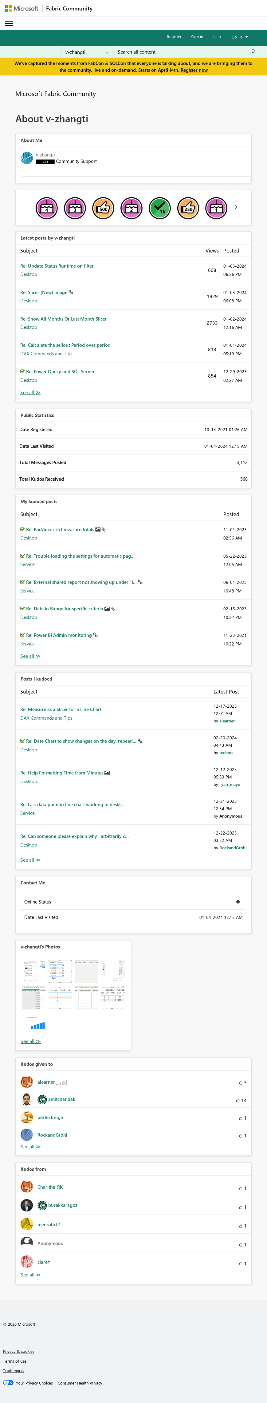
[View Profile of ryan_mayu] (229, 784)
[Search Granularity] (87, 52)
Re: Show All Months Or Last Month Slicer (63, 319)
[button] (33, 971)
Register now (194, 70)
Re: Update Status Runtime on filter (57, 266)
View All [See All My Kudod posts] (30, 656)
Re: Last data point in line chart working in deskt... (72, 804)
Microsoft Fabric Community (55, 93)
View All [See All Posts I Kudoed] (30, 859)
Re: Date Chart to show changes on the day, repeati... (82, 741)
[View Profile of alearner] (227, 721)
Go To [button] (237, 36)
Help (217, 36)
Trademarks (13, 1370)
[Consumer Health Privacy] (80, 1383)
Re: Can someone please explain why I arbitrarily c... (74, 836)
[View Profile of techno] (226, 752)
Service (27, 564)
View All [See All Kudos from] (31, 1274)
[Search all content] (186, 52)
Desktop (28, 274)
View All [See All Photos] (31, 1041)
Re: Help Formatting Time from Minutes (62, 773)
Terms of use (14, 1361)
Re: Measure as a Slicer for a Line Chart (60, 709)
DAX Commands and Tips (46, 353)
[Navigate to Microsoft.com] (21, 8)
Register (174, 36)
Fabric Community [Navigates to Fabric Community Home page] (69, 8)
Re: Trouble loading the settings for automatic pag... (80, 556)
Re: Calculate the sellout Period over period (65, 345)
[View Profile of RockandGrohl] (233, 848)
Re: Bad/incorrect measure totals (60, 529)
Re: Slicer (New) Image (44, 292)
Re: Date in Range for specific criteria (65, 608)
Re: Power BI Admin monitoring (59, 635)
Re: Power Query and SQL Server (60, 371)
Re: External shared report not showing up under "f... (82, 582)
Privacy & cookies (18, 1351)
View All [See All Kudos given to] (31, 1146)
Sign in (197, 36)
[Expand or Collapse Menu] (9, 23)
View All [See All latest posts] (30, 392)
